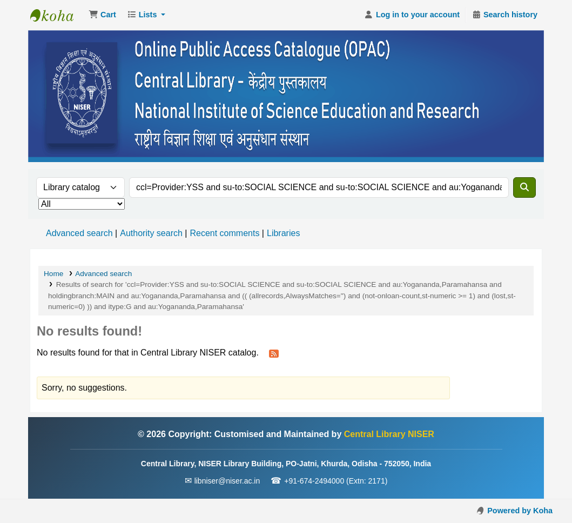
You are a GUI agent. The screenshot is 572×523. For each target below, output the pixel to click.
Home (53, 274)
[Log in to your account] (412, 15)
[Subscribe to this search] (274, 353)
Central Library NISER (57, 15)
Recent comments (224, 233)
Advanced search (79, 233)
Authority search (151, 233)
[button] (102, 15)
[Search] (524, 187)
